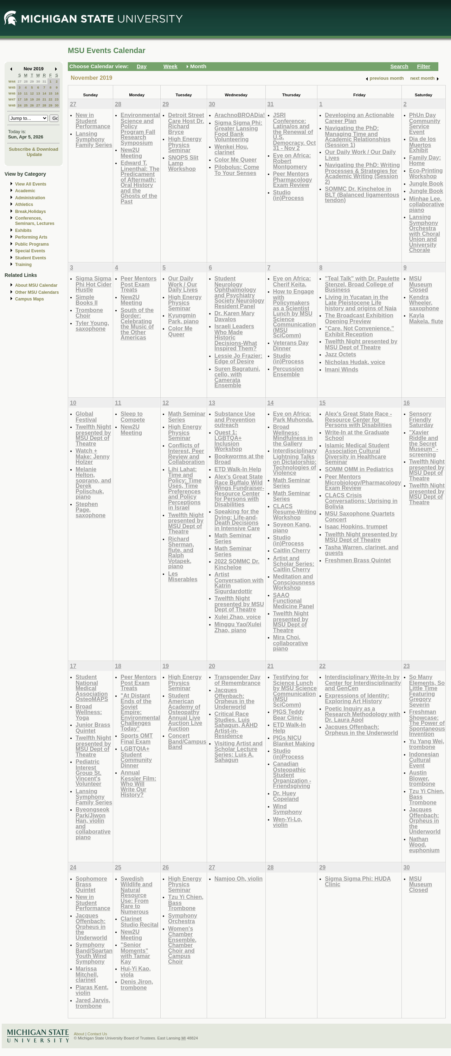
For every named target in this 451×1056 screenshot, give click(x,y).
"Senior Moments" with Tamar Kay (135, 953)
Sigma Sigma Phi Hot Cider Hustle (93, 284)
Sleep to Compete (133, 416)
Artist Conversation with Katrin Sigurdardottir (239, 582)
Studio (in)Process (288, 195)
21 (44, 99)
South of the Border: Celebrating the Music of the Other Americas (137, 324)
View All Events (30, 184)
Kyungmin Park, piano (183, 318)
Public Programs (32, 244)
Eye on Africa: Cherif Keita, (292, 281)
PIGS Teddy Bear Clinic (288, 714)
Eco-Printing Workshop (426, 173)
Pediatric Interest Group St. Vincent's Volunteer (89, 772)
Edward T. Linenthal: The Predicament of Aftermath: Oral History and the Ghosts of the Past (140, 182)
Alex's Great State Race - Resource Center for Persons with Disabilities (358, 419)
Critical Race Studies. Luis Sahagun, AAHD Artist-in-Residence (236, 725)
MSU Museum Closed (420, 284)
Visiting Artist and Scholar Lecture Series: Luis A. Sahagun (238, 751)
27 (19, 81)
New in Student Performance (93, 120)
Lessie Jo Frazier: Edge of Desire (238, 358)
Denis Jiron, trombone (137, 984)
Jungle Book (426, 183)
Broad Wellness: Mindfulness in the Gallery (293, 435)
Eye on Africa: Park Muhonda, (293, 416)
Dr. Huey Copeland (286, 796)
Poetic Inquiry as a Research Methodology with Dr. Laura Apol (362, 714)
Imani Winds (341, 369)
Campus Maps (29, 299)
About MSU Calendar (36, 285)
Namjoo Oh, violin (238, 878)
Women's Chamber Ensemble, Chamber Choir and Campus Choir (182, 945)
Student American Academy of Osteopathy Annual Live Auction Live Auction (185, 712)
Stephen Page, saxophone (90, 509)
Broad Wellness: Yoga (89, 712)
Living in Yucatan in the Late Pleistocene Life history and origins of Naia (361, 302)
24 (19, 105)
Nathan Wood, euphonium (424, 844)
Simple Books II (87, 300)
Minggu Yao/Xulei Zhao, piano (237, 627)
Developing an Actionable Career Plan (359, 118)
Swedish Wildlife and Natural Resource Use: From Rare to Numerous (137, 895)
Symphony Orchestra (182, 918)
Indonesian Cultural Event (424, 760)
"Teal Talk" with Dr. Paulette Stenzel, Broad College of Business (362, 284)
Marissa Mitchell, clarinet (87, 974)
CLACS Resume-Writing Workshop (295, 511)
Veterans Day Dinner (291, 345)
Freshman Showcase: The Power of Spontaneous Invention (427, 722)
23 (57, 99)
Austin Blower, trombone (422, 778)
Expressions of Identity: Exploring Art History (357, 698)
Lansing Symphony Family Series (94, 139)
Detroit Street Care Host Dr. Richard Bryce (186, 123)
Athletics (24, 204)
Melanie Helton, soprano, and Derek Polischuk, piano (93, 483)
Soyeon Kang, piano (292, 527)
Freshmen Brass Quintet (358, 560)
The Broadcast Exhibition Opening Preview (359, 318)
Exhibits (23, 230)
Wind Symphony (287, 809)
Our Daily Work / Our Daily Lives (360, 155)
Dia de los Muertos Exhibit (422, 144)
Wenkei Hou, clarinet (231, 149)
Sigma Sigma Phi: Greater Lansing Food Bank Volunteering (238, 131)
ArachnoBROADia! (239, 115)
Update (34, 154)
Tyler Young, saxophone (92, 326)
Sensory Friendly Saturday (421, 419)
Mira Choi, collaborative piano (290, 643)
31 (44, 81)
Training (23, 264)
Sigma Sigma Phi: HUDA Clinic (358, 881)
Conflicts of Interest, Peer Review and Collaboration (186, 453)
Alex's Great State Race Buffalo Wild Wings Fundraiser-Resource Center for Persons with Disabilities (239, 490)
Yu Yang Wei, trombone (426, 744)
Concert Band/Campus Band (187, 741)
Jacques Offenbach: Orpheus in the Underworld (234, 698)
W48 (11, 105)
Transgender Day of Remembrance (237, 680)
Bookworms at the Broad (239, 459)
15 (50, 93)
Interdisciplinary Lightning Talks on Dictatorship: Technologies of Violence (295, 461)
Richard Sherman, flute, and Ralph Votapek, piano (181, 553)
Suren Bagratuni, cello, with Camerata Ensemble (237, 377)
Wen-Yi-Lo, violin (287, 822)
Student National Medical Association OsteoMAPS (92, 688)
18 (26, 99)
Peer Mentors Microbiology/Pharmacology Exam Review (363, 482)
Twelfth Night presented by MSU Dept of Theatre (361, 344)
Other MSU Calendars (37, 292)
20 (38, 99)
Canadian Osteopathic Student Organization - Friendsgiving (292, 774)
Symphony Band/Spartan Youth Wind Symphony (94, 953)
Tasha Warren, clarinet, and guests (361, 550)
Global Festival (86, 416)
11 (26, 93)
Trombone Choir (89, 313)
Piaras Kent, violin (92, 990)
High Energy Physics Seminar (184, 144)
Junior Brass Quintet (93, 727)
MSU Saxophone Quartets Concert (359, 516)
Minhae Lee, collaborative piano (426, 204)
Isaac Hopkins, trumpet (356, 526)
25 (26, 105)
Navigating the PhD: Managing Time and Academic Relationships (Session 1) (358, 136)
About (79, 1034)
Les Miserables (183, 576)
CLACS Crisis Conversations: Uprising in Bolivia (361, 501)
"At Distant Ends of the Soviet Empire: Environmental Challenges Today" (140, 712)
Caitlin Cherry (291, 550)
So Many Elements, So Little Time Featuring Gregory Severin (427, 691)
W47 (11, 99)
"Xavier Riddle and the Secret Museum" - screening (423, 443)
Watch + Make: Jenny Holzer (93, 456)
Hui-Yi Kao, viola (136, 971)
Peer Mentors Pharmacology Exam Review (292, 179)
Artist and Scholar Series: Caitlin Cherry (294, 563)
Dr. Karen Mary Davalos (234, 316)
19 (32, 99)
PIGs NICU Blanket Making (294, 740)
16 (57, 93)
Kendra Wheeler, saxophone (424, 302)
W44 (11, 81)
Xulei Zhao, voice (237, 617)
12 (32, 93)
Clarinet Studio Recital (140, 921)
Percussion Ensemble (288, 371)
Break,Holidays (30, 211)
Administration (30, 197)
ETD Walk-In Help (237, 469)
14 (44, 93)
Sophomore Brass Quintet (91, 884)
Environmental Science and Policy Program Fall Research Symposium (140, 129)
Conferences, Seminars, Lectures (34, 221)
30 (38, 81)
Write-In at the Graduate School (357, 435)
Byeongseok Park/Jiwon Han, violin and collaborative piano (93, 823)
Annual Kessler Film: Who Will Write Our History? (138, 783)
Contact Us (97, 1034)
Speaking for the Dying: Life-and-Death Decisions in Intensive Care (237, 519)
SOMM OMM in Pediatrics (359, 469)
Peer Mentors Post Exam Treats (138, 284)
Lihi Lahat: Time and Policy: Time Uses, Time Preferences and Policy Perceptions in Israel (184, 488)
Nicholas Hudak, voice (355, 362)
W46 (11, 93)
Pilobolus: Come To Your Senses (236, 170)
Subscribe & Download (33, 149)
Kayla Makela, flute (426, 318)
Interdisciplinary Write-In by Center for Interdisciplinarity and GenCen (363, 682)
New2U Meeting (131, 153)
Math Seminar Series (186, 416)
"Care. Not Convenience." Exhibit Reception (359, 331)
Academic (25, 190)
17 (19, 99)
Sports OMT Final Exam (137, 738)
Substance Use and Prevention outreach (235, 419)
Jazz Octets (340, 354)
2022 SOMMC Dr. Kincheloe (236, 564)
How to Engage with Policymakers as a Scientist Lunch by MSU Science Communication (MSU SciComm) (294, 313)
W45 (11, 87)
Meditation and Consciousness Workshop (294, 582)
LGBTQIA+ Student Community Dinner (136, 757)
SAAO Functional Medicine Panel (293, 600)
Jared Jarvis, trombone (93, 1003)
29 (32, 81)
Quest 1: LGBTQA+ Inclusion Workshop (228, 440)
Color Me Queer (235, 159)
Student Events (30, 257)
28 (26, 81)
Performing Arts (31, 237)
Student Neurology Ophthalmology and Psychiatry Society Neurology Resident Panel (239, 292)
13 (38, 93)
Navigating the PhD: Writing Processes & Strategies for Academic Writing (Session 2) (362, 173)
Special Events (30, 250)
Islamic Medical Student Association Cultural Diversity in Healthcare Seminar (357, 453)
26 (32, 105)
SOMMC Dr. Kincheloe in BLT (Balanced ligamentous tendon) (362, 194)
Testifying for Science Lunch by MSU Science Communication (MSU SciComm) (295, 691)
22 (50, 99)
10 (19, 93)
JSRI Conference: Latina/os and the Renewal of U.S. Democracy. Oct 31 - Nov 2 (294, 131)
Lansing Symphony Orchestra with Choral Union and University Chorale (424, 233)
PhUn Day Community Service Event (424, 123)
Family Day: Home (425, 160)
